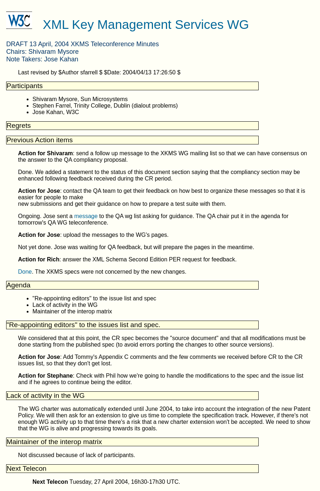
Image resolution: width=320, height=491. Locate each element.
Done (25, 272)
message (86, 216)
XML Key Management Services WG (146, 24)
